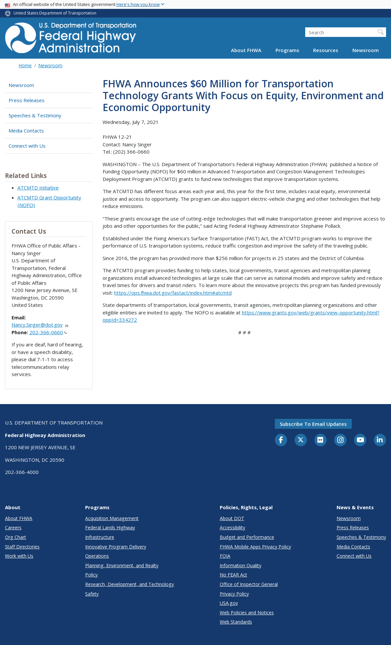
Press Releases (27, 100)
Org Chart (15, 537)
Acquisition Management (112, 518)
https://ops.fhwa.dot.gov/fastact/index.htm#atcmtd (173, 292)
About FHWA (246, 50)
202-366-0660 (48, 332)
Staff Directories (22, 546)
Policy (91, 575)
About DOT (232, 518)
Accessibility (232, 527)
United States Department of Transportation (55, 13)
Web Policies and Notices (247, 612)
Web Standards (236, 622)
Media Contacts (26, 130)
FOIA (225, 556)
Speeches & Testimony (35, 115)
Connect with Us (27, 145)
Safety (92, 594)
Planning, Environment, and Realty (121, 565)
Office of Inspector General (249, 584)
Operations (97, 556)
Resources (325, 50)
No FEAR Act (233, 575)
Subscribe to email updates (313, 424)
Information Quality (240, 565)
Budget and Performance (247, 537)
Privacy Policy (234, 594)
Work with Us (19, 556)
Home (25, 65)
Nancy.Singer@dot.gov (40, 324)
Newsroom (365, 50)
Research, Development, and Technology (129, 584)
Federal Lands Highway (110, 527)
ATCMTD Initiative (38, 187)
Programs (287, 50)
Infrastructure (99, 537)
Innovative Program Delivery (115, 546)
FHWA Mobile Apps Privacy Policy (255, 546)
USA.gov (229, 603)
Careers (13, 527)
